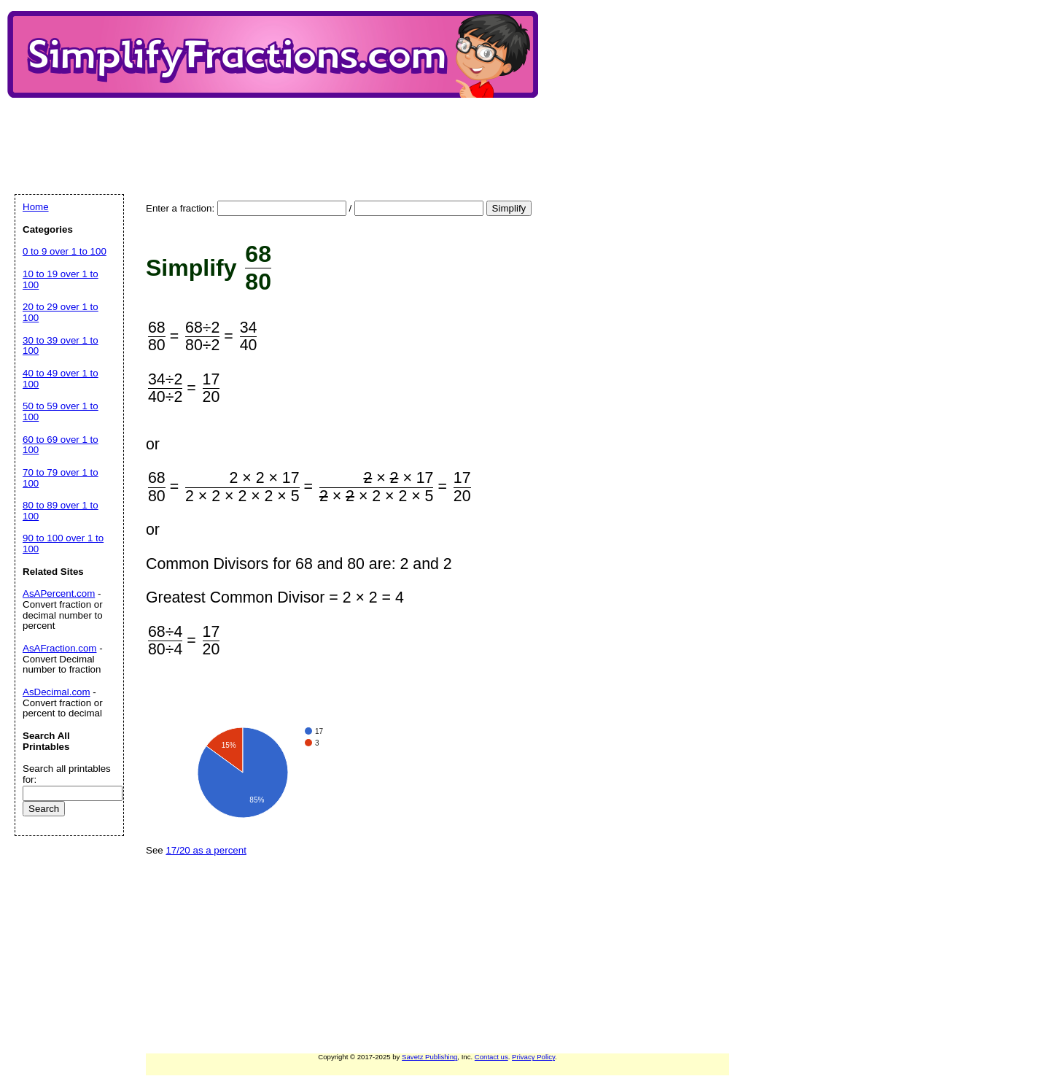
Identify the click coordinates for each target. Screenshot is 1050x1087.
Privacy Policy (533, 1057)
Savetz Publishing (429, 1057)
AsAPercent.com (59, 593)
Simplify (509, 208)
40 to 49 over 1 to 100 (60, 379)
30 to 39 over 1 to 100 (60, 346)
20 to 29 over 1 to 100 (60, 312)
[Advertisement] (280, 133)
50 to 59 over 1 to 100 (60, 411)
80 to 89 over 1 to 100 (60, 511)
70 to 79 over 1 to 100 (60, 478)
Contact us (491, 1057)
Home (36, 206)
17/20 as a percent (206, 850)
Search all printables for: (67, 774)
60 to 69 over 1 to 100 (60, 445)
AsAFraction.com (59, 648)
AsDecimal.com (56, 691)
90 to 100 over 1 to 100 (63, 543)
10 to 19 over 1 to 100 (60, 279)
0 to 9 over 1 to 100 (64, 251)
